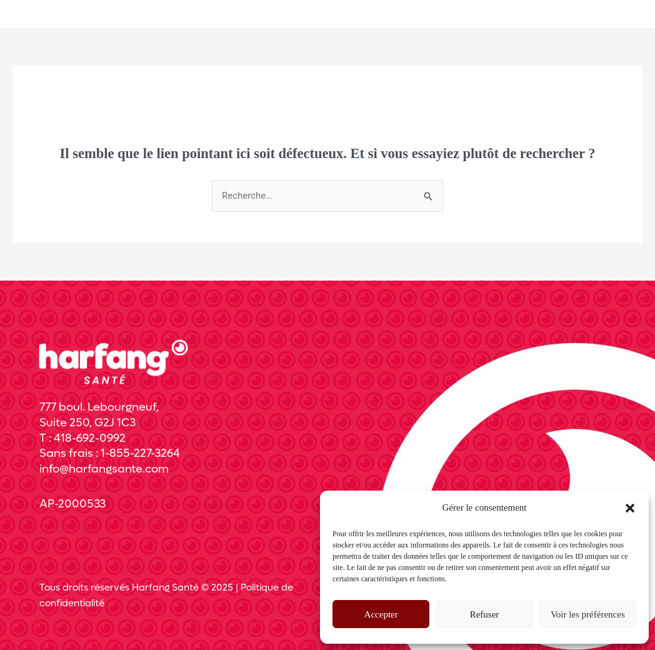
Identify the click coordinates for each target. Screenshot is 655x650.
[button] (630, 508)
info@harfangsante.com (104, 469)
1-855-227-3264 (140, 453)
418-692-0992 (90, 438)
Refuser (484, 614)
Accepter (381, 614)
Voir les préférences (588, 614)
